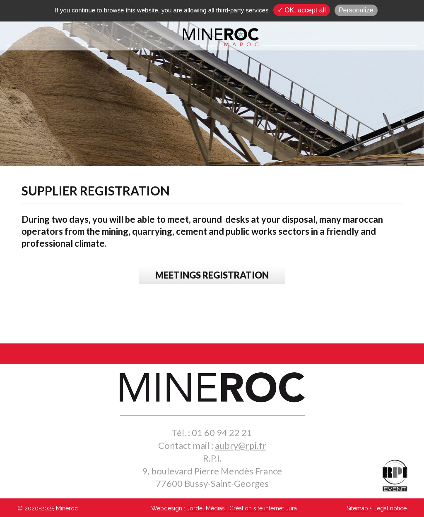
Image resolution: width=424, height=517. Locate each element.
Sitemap (357, 508)
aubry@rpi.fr (240, 445)
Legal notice (390, 508)
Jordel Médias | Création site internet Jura (242, 508)
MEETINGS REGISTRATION (212, 275)
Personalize (356, 10)
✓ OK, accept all (301, 10)
